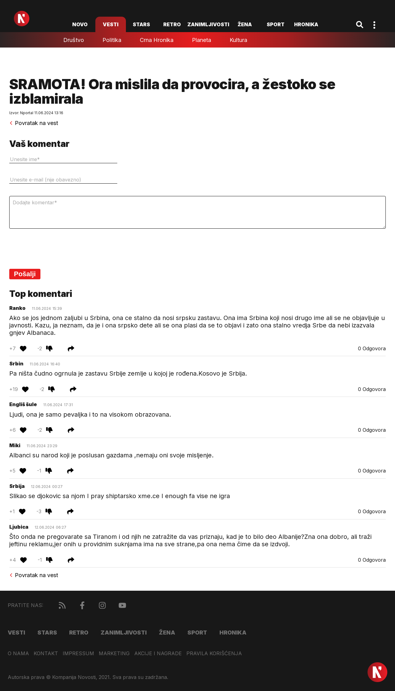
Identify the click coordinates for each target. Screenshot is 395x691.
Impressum (78, 653)
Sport (276, 24)
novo (80, 24)
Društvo (73, 40)
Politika (111, 40)
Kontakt (46, 653)
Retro (172, 24)
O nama (18, 653)
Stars (141, 24)
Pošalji (25, 274)
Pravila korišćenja (214, 653)
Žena (245, 24)
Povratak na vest (33, 123)
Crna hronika (156, 40)
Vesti (110, 24)
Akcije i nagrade (158, 653)
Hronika (306, 24)
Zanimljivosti (208, 24)
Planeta (201, 40)
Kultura (238, 40)
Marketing (114, 653)
